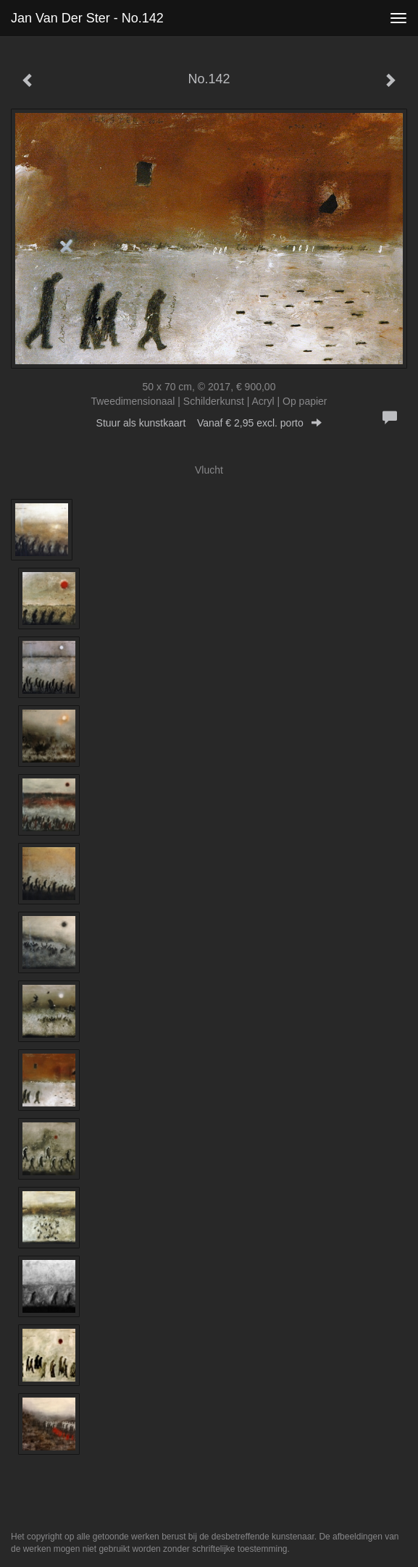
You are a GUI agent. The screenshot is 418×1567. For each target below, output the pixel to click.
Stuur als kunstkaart (209, 423)
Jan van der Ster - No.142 (87, 18)
